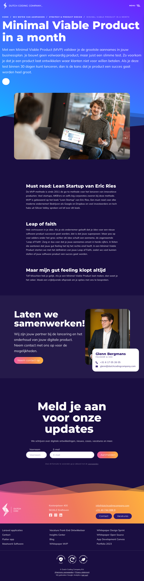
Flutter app (8, 539)
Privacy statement (82, 572)
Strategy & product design (65, 17)
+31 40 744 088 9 (105, 510)
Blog (52, 539)
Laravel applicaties (12, 530)
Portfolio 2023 (104, 543)
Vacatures (122, 516)
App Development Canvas (111, 539)
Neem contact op (28, 360)
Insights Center (57, 534)
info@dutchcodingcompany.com (112, 505)
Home (5, 17)
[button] (133, 5)
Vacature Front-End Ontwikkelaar (67, 530)
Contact (103, 516)
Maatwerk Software (12, 543)
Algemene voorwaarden (64, 572)
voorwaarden (93, 464)
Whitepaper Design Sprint (111, 530)
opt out (85, 575)
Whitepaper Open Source (110, 534)
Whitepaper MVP (59, 543)
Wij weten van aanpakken (29, 17)
